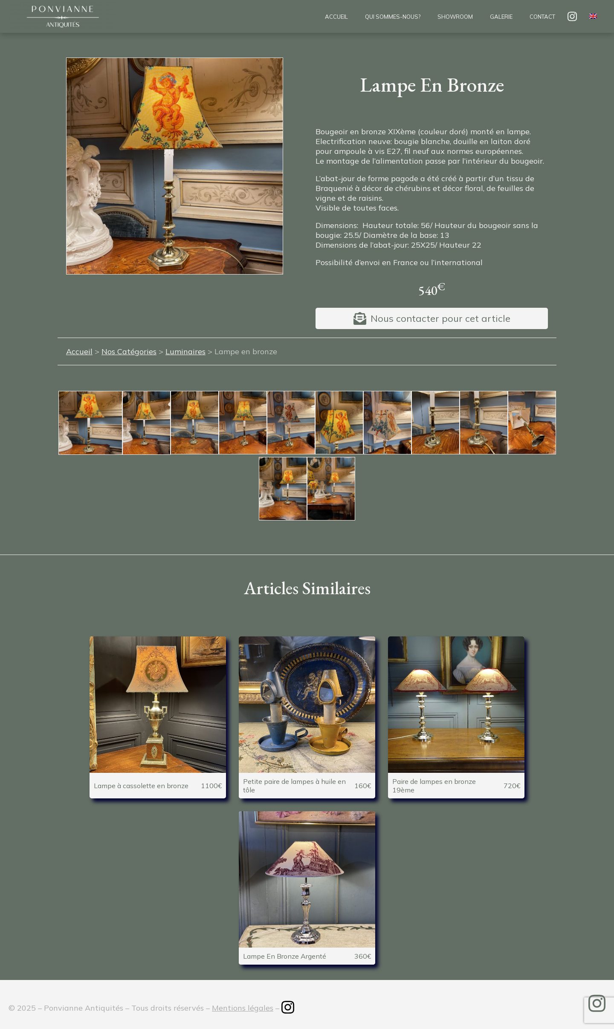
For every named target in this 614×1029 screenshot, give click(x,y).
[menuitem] (593, 16)
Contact (542, 16)
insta (572, 16)
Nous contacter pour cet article (440, 318)
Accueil (336, 16)
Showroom (455, 16)
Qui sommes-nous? (392, 16)
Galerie (501, 16)
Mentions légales (242, 1008)
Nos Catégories (128, 351)
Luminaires (185, 351)
